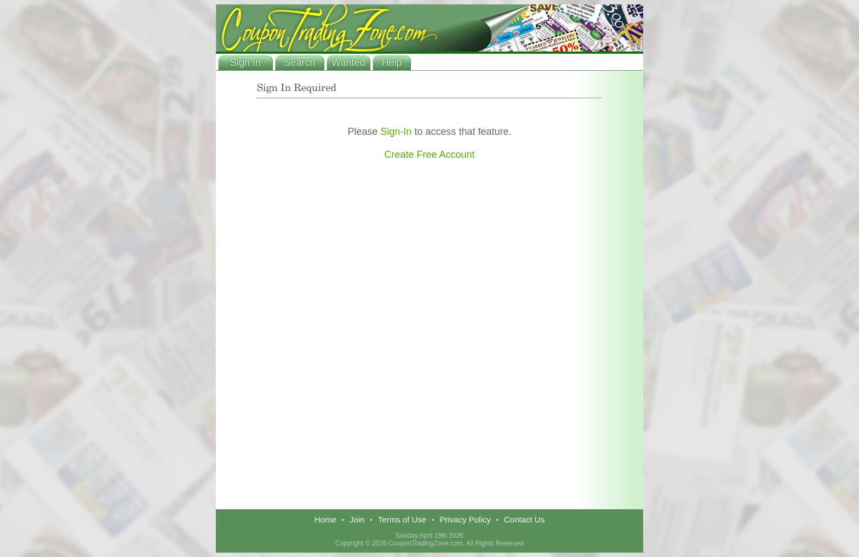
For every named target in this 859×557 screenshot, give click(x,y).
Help (391, 62)
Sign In (245, 62)
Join (357, 519)
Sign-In (395, 131)
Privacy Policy (464, 519)
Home (325, 519)
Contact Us (524, 519)
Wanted (348, 62)
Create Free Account (429, 154)
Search (299, 62)
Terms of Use (402, 519)
